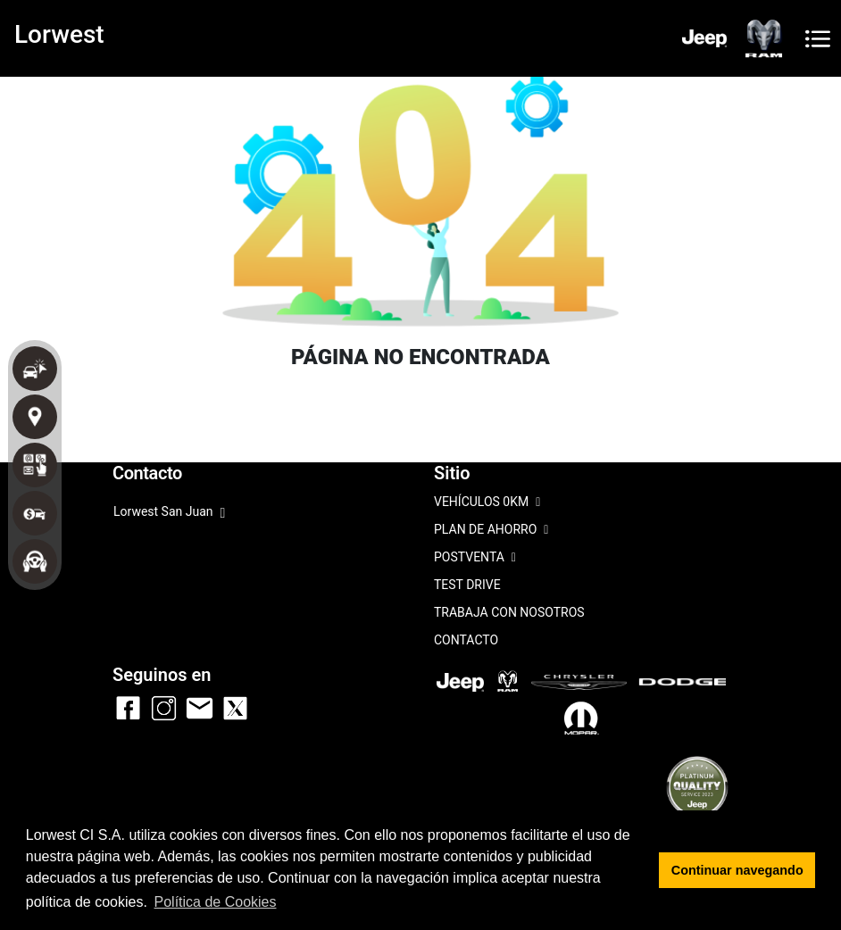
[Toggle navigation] (818, 39)
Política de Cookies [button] (215, 901)
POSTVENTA (475, 558)
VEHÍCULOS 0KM (487, 502)
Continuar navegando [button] (737, 870)
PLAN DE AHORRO (491, 530)
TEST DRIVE (467, 584)
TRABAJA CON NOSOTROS (509, 612)
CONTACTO (466, 640)
